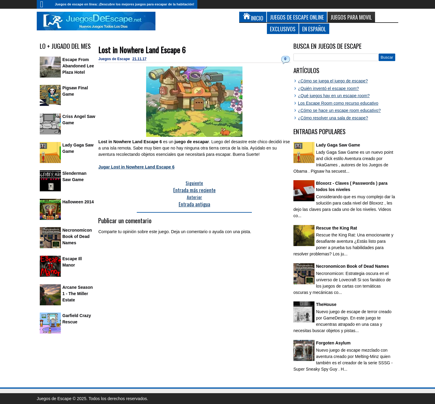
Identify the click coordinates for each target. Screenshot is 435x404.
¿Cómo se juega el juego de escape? (333, 81)
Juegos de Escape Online (297, 17)
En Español (314, 29)
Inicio (44, 4)
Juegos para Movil (351, 17)
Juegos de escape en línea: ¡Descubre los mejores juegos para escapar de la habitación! (124, 4)
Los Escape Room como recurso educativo (338, 103)
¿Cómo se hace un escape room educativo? (339, 110)
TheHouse (326, 304)
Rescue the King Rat (336, 228)
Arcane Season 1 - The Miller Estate (77, 293)
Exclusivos (283, 29)
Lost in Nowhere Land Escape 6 (142, 49)
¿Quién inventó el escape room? (328, 88)
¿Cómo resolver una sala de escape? (333, 118)
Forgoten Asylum (333, 343)
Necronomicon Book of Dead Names (77, 236)
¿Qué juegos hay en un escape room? (334, 95)
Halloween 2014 (78, 201)
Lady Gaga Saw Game (338, 145)
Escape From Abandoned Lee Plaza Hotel (78, 66)
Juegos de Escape (114, 59)
